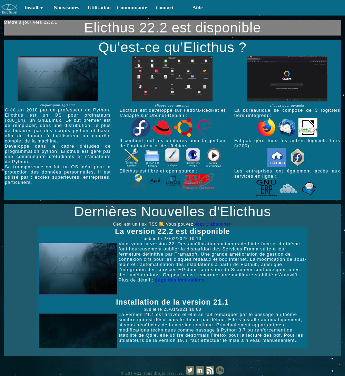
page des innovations (180, 280)
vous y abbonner (212, 224)
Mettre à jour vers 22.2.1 (30, 22)
